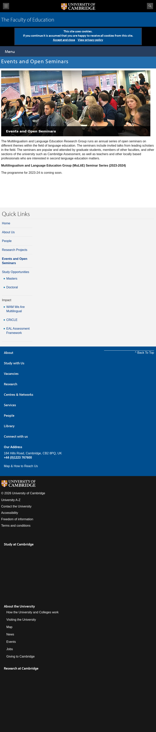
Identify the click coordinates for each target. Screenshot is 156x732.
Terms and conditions (15, 525)
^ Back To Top (144, 352)
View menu (6, 6)
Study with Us (14, 363)
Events (11, 641)
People (7, 241)
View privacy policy (90, 40)
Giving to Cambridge (20, 656)
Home (6, 223)
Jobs (9, 649)
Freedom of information (17, 519)
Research (10, 384)
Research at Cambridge (21, 668)
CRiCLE (11, 319)
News (10, 634)
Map (9, 627)
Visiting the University (21, 619)
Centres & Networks (18, 394)
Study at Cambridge (19, 544)
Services (10, 405)
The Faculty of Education (27, 19)
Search (150, 6)
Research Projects (14, 249)
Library (9, 426)
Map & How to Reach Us (21, 466)
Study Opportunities (15, 272)
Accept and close (64, 40)
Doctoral (12, 287)
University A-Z (11, 500)
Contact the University (16, 506)
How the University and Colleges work (32, 612)
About (8, 352)
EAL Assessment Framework (17, 330)
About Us (8, 232)
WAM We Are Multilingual (15, 309)
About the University (19, 606)
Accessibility (9, 512)
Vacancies (11, 373)
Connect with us (16, 436)
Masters (11, 278)
